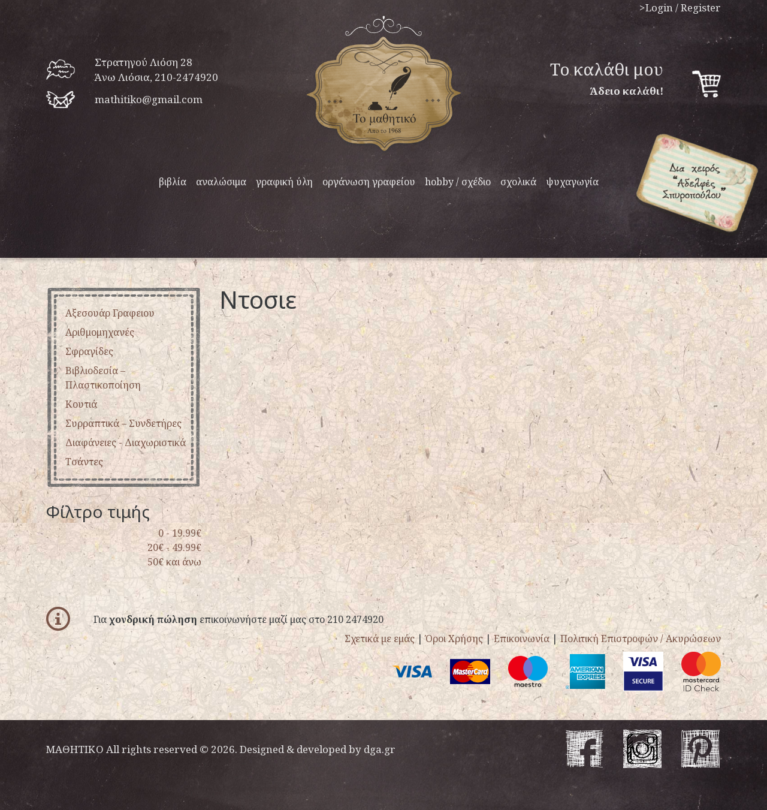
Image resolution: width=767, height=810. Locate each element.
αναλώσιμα (221, 181)
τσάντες (84, 461)
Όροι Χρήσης (454, 638)
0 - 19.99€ (179, 533)
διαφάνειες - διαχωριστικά (125, 442)
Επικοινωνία (521, 638)
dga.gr (379, 749)
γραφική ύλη (284, 181)
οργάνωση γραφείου (368, 181)
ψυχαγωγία (572, 181)
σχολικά (518, 181)
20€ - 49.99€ (174, 547)
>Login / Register (680, 7)
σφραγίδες (89, 351)
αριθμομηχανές (99, 332)
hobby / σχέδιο (458, 181)
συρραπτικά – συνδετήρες (123, 423)
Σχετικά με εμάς (380, 638)
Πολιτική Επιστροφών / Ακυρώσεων (640, 638)
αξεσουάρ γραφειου (110, 313)
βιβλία (172, 181)
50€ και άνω (174, 561)
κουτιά (81, 404)
